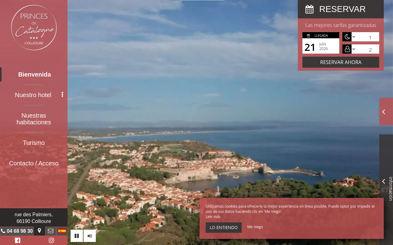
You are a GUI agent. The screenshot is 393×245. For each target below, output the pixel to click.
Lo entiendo (224, 227)
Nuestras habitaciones (34, 119)
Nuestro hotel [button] (39, 95)
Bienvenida (34, 74)
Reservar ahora (340, 62)
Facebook (16, 241)
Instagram (50, 241)
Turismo (34, 142)
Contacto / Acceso (33, 163)
